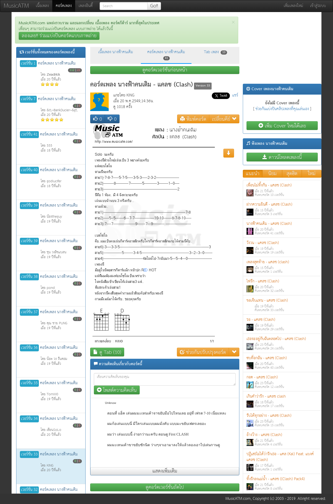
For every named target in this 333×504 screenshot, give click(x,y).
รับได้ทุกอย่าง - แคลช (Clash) (282, 420)
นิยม (272, 174)
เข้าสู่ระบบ (318, 5)
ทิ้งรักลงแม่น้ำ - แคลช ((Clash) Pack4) (282, 484)
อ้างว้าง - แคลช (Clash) (282, 439)
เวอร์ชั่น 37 (29, 312)
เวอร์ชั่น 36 (29, 347)
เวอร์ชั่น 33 (29, 454)
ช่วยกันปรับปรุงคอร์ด (203, 352)
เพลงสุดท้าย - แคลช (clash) (282, 267)
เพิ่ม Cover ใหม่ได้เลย (282, 125)
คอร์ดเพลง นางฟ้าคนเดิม (166, 55)
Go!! (154, 6)
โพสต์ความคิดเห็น (117, 390)
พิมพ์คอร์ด (193, 119)
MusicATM (16, 5)
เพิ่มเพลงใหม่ (293, 5)
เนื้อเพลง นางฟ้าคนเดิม (115, 52)
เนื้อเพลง (42, 5)
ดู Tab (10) (107, 352)
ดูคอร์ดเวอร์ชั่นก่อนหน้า (164, 70)
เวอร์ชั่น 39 (29, 205)
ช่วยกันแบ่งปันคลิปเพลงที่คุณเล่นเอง (282, 109)
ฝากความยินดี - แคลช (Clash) (282, 209)
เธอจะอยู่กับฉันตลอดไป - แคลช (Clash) (282, 343)
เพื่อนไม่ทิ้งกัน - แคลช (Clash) (282, 190)
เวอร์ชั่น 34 (29, 418)
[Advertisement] (282, 49)
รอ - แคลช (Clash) (282, 324)
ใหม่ (311, 174)
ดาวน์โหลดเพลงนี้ (282, 157)
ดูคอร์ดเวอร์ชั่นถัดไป (165, 487)
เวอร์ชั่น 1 (28, 63)
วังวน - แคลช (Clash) (282, 247)
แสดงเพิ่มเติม (164, 471)
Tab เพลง (215, 52)
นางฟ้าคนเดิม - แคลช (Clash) (282, 228)
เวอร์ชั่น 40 (29, 170)
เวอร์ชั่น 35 (29, 383)
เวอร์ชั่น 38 (29, 276)
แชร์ (235, 95)
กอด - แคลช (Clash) (282, 382)
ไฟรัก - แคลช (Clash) (282, 286)
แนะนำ (252, 174)
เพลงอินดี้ (86, 5)
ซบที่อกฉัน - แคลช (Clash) (282, 363)
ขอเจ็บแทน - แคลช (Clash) (282, 305)
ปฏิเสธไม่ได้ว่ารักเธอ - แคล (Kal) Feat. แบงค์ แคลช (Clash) (282, 461)
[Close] (233, 22)
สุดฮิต (292, 174)
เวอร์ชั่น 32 (29, 489)
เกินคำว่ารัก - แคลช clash (282, 401)
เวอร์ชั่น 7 (28, 99)
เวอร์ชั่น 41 (29, 134)
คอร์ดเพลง (65, 5)
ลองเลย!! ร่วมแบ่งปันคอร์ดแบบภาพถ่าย (59, 36)
